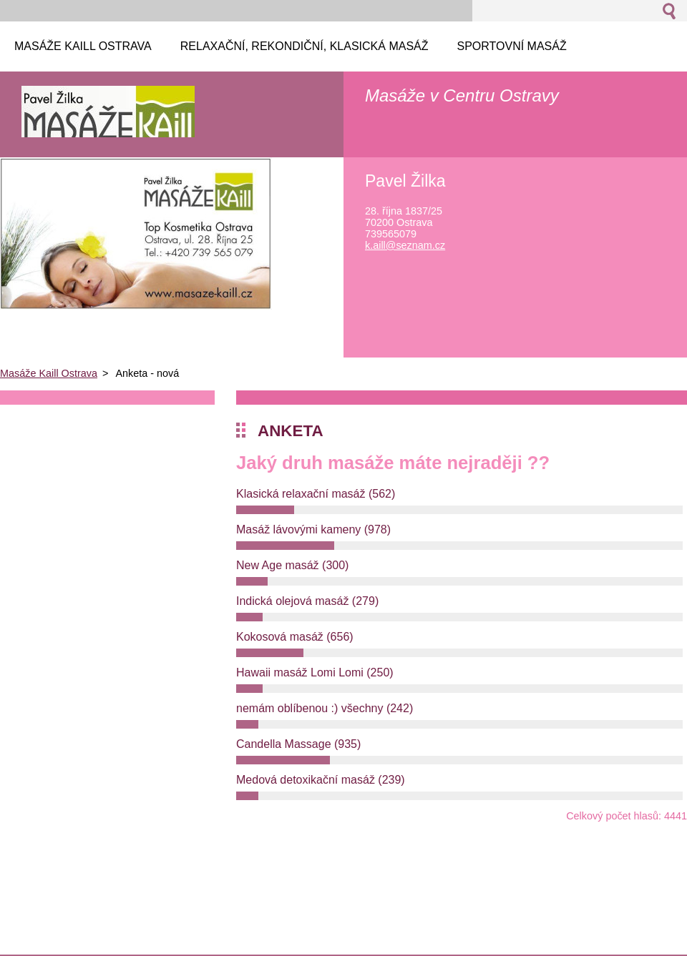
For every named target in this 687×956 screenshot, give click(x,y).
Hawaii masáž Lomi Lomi (315, 672)
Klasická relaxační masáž (315, 494)
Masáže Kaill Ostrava (48, 373)
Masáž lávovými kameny (313, 529)
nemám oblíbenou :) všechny (324, 708)
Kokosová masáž (295, 637)
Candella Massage (298, 744)
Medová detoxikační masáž (320, 780)
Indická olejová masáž (307, 601)
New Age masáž (292, 565)
